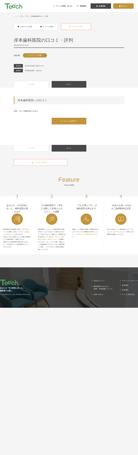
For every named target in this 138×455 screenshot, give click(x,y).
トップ (16, 16)
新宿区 (27, 16)
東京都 (21, 16)
